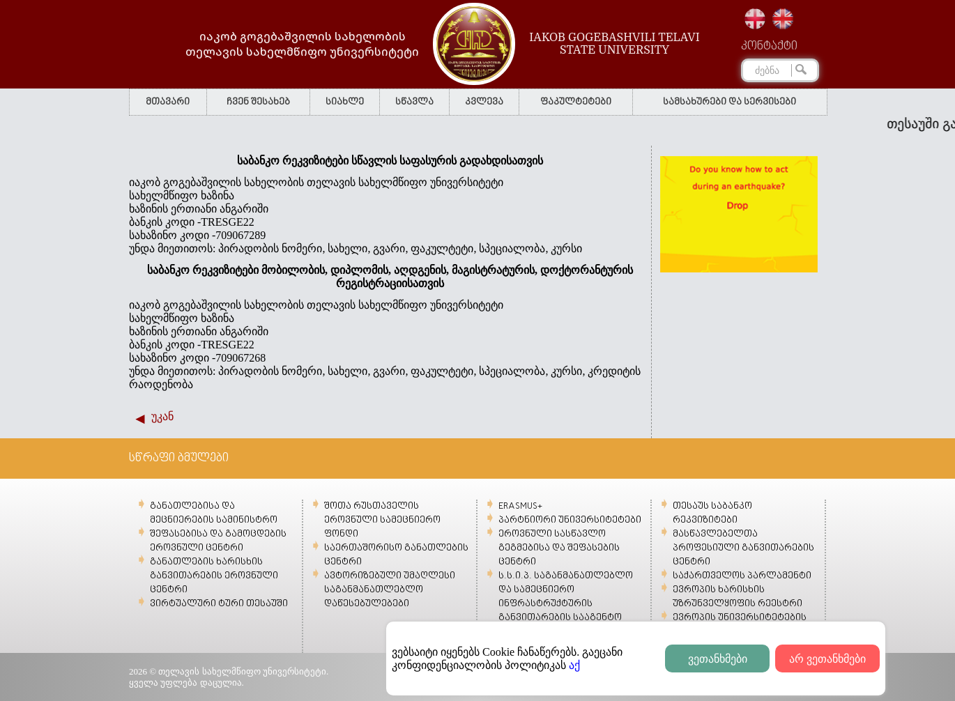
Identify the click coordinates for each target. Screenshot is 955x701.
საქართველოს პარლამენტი (742, 576)
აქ (574, 665)
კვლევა (484, 102)
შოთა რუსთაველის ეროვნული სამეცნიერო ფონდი (382, 520)
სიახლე (345, 102)
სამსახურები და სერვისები (729, 102)
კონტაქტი (769, 46)
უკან (162, 416)
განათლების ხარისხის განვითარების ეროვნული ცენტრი (214, 576)
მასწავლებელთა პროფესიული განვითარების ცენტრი (743, 548)
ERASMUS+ (520, 506)
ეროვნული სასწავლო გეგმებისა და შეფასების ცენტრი (559, 548)
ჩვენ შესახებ (258, 102)
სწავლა (414, 102)
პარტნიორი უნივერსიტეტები (569, 520)
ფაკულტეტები (575, 102)
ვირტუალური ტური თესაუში (219, 604)
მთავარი (168, 102)
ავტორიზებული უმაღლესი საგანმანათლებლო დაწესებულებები (389, 590)
